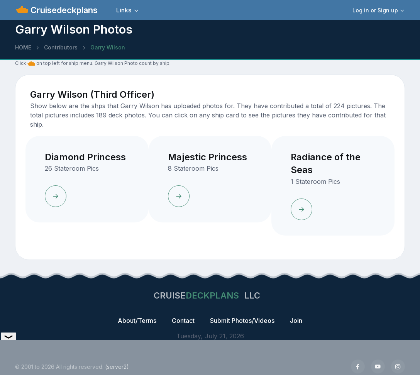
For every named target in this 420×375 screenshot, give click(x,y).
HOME (23, 47)
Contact (183, 320)
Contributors (61, 47)
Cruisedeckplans (63, 10)
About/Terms (137, 320)
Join (296, 320)
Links (123, 10)
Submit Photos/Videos (242, 320)
